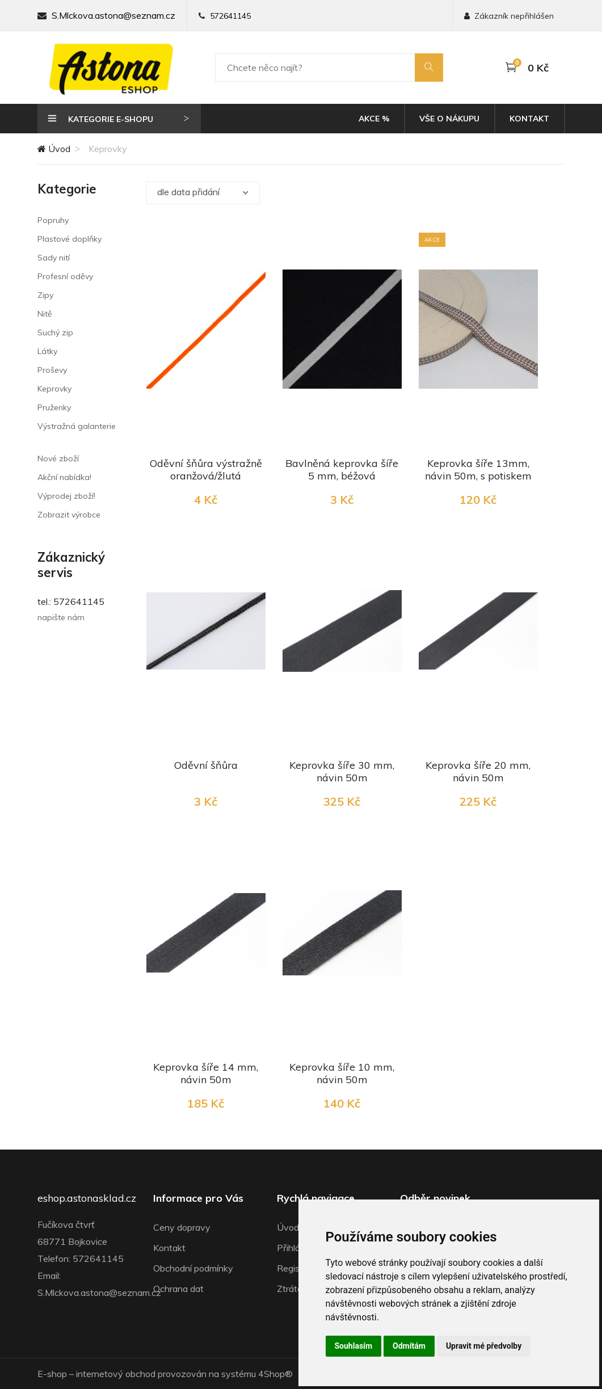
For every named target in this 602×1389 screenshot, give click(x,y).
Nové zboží (58, 458)
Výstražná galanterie (76, 426)
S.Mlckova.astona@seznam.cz (113, 15)
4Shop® (275, 1373)
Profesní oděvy (65, 276)
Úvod (53, 148)
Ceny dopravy (182, 1227)
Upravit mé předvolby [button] (483, 1345)
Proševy (52, 370)
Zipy (45, 295)
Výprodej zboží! (66, 496)
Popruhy (53, 220)
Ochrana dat (178, 1288)
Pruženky (54, 407)
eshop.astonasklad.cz (86, 1198)
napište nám (61, 617)
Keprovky (54, 389)
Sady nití (53, 257)
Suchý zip (55, 332)
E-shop (52, 1373)
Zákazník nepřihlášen (509, 16)
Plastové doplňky (69, 239)
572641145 (230, 16)
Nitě (44, 314)
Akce (374, 118)
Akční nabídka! (64, 477)
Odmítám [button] (409, 1345)
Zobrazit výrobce (68, 515)
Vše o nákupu (449, 118)
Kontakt (529, 118)
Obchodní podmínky (193, 1268)
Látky (47, 351)
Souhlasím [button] (354, 1345)
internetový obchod (115, 1373)
